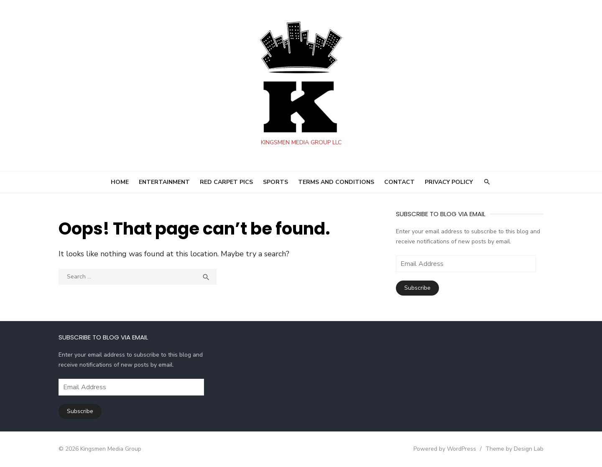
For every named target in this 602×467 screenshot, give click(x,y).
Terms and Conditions (336, 182)
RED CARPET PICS (226, 182)
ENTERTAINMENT (164, 182)
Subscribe (417, 288)
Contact (399, 182)
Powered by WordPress (444, 449)
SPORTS (275, 182)
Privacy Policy (449, 182)
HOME (120, 182)
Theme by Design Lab (514, 449)
